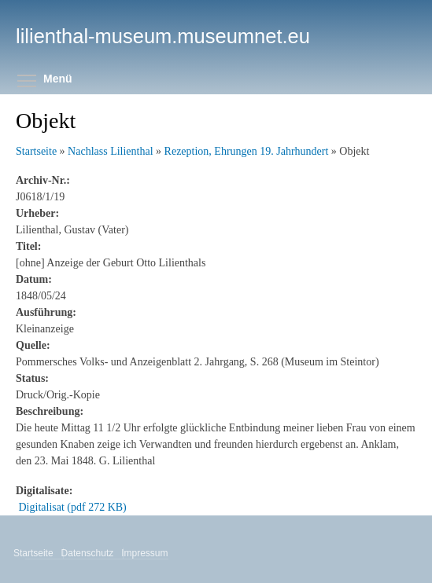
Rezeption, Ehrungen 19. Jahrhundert (246, 151)
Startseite (36, 151)
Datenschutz (89, 553)
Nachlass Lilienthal (110, 151)
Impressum (146, 553)
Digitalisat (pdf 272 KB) (73, 507)
